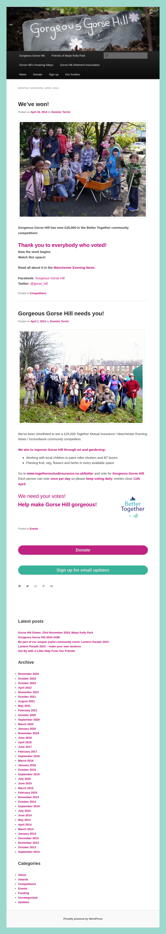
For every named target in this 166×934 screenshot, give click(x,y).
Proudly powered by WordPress (82, 918)
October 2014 (27, 801)
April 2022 (25, 687)
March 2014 (26, 829)
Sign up (53, 74)
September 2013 (29, 851)
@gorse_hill (39, 283)
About (22, 875)
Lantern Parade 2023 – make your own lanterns (49, 646)
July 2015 (24, 778)
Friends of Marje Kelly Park (68, 55)
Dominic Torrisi (60, 112)
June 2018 (25, 737)
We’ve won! (33, 104)
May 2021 (24, 705)
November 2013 (28, 842)
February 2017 (27, 751)
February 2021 (27, 710)
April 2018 (25, 742)
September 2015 (29, 774)
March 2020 (26, 724)
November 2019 (28, 733)
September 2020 (29, 719)
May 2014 (24, 819)
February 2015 (27, 792)
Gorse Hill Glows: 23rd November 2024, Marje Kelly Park (55, 632)
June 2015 (25, 783)
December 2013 (28, 838)
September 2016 (29, 756)
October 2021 (27, 696)
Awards (23, 879)
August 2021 (26, 701)
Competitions (38, 293)
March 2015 (26, 788)
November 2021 (28, 692)
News (22, 74)
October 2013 (27, 847)
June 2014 (25, 815)
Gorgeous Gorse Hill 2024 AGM (39, 637)
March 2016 (26, 760)
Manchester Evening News (74, 267)
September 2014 (29, 806)
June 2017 (25, 746)
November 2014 (28, 797)
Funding (23, 893)
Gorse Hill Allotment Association (80, 65)
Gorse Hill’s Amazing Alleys (36, 65)
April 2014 (25, 824)
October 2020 (27, 715)
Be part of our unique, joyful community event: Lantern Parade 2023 (63, 641)
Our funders (72, 74)
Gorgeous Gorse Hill (32, 55)
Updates (23, 902)
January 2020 (27, 728)
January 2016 (27, 765)
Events (34, 528)
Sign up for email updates (83, 570)
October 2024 (27, 678)
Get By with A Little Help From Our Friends (46, 651)
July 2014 (24, 810)
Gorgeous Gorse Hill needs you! (61, 313)
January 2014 (27, 833)
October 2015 (27, 769)
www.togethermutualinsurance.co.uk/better (60, 473)
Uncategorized (28, 897)
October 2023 (27, 683)
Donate (37, 74)
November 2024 (28, 673)
